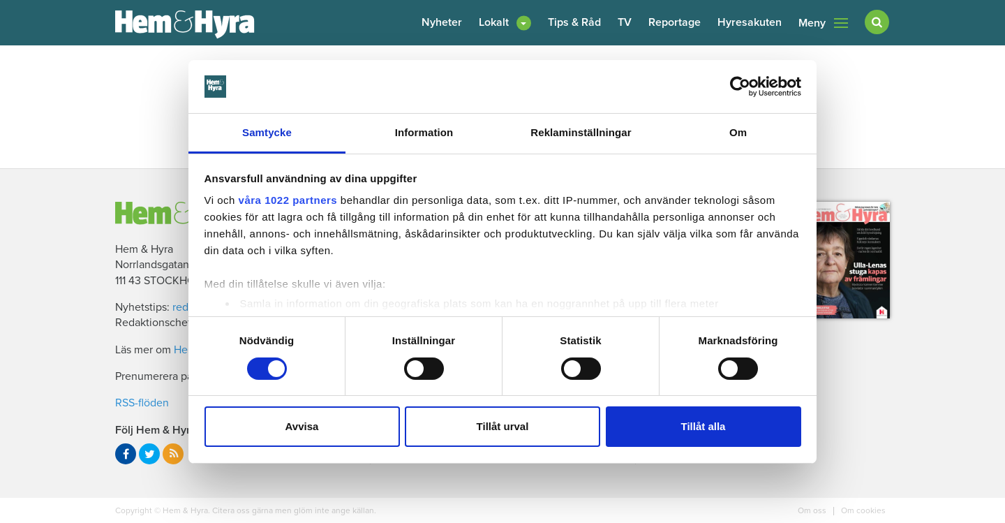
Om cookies (862, 510)
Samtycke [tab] (267, 132)
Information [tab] (424, 132)
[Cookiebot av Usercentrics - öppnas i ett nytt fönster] (740, 86)
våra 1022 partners (288, 200)
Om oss (813, 510)
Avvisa (302, 426)
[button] (505, 22)
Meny (823, 23)
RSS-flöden (142, 403)
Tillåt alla (703, 426)
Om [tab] (738, 132)
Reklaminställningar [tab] (580, 132)
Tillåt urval (503, 426)
